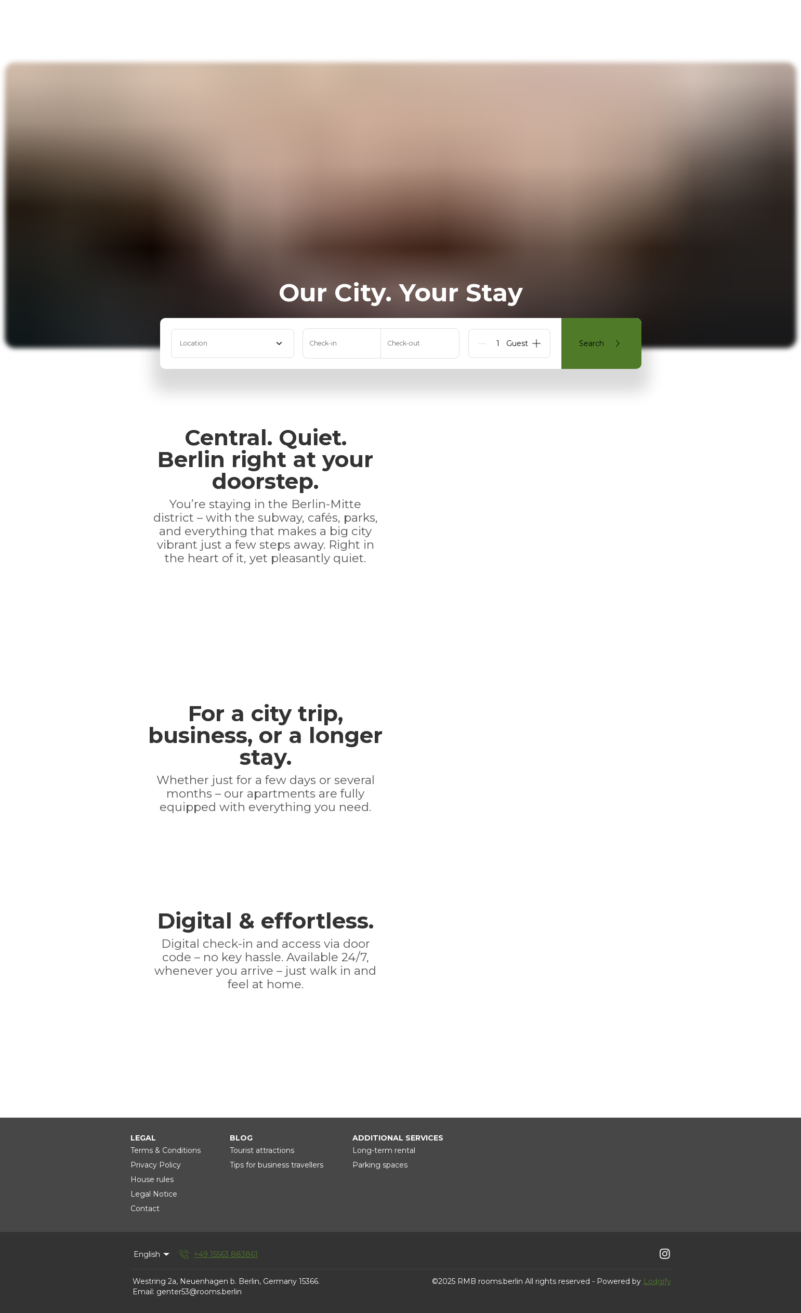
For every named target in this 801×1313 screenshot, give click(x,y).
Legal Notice (153, 1194)
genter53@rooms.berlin (199, 1291)
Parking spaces (380, 1165)
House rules (152, 1179)
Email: (143, 1291)
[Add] (536, 343)
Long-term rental (383, 1150)
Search (601, 343)
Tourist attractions (262, 1150)
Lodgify (657, 1281)
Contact (145, 1208)
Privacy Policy (155, 1165)
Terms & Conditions (165, 1150)
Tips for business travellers (276, 1165)
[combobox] (232, 343)
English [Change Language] (153, 1254)
